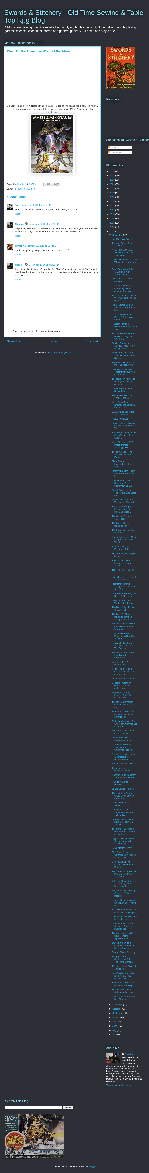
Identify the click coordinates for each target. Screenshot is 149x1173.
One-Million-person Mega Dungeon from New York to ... (124, 539)
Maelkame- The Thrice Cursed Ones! (123, 732)
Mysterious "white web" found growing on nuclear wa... (123, 655)
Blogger (92, 1166)
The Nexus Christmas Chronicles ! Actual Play (122, 704)
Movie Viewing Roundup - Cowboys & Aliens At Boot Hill (124, 893)
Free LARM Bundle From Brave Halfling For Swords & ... (124, 336)
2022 (112, 184)
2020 (112, 192)
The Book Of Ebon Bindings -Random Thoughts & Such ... (123, 617)
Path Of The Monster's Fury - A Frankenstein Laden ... (123, 317)
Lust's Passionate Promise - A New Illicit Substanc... (123, 636)
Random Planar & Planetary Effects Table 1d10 (124, 326)
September (118, 1013)
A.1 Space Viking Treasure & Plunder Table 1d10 (122, 812)
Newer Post (14, 341)
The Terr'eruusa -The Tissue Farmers (122, 396)
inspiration (31, 188)
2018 (112, 201)
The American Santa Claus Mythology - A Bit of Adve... (123, 796)
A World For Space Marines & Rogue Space (121, 563)
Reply (18, 214)
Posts (112, 147)
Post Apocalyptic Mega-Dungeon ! (123, 554)
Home (53, 341)
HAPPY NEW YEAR (122, 239)
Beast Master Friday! (122, 848)
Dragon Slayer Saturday (123, 952)
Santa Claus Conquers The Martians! (123, 413)
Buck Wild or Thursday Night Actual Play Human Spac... (123, 976)
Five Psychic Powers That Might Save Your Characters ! (123, 372)
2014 (112, 218)
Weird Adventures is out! (124, 678)
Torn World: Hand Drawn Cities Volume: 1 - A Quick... (124, 435)
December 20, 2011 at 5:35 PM (44, 265)
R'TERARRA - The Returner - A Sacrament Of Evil (122, 483)
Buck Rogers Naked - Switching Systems (122, 990)
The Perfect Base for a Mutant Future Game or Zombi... (123, 831)
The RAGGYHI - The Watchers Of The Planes (122, 454)
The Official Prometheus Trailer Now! (123, 517)
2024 (112, 175)
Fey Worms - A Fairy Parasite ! (122, 280)
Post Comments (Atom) (59, 352)
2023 (112, 180)
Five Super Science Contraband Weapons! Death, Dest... (124, 855)
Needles (19, 224)
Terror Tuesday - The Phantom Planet (122, 769)
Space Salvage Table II (123, 789)
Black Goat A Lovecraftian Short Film (122, 464)
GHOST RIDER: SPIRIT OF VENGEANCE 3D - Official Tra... (124, 672)
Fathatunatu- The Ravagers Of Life (121, 739)
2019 (112, 197)
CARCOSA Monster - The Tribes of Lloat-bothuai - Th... (124, 262)
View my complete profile (118, 1085)
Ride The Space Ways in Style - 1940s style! (124, 594)
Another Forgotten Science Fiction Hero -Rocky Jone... (124, 346)
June (115, 1026)
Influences (20, 188)
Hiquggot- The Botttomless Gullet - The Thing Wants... (122, 959)
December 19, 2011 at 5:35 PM (36, 205)
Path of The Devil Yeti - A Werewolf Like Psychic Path (124, 298)
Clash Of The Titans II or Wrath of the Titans (124, 601)
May (114, 1030)
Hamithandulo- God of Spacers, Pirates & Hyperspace (122, 926)
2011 (112, 231)
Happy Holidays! (120, 418)
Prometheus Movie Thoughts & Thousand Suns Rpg (124, 586)
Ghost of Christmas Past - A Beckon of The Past (124, 776)
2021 (112, 188)
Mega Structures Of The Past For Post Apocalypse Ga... (123, 445)
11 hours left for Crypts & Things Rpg (124, 967)
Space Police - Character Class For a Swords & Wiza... (124, 426)
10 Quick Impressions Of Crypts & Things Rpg (124, 911)
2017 (112, 205)
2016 (112, 210)
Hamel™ (19, 246)
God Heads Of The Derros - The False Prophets (122, 864)
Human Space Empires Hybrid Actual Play (123, 984)
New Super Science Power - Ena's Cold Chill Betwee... (122, 695)
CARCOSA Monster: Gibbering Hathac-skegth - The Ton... (122, 288)
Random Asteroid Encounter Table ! (121, 547)
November (117, 1004)
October (116, 1009)
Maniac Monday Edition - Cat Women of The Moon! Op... (124, 626)
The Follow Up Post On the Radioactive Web (123, 363)
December (117, 235)
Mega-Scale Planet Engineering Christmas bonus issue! (124, 405)
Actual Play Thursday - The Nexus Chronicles (124, 501)
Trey (17, 205)
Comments (115, 152)
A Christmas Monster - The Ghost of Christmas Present (123, 747)
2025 (112, 171)
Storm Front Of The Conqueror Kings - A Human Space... (123, 945)
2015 (112, 214)
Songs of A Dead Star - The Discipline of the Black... (123, 355)
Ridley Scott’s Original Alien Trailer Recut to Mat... (123, 307)
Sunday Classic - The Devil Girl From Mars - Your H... (124, 822)
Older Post (91, 341)
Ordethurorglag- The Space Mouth (122, 389)
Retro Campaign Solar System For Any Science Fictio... (123, 272)
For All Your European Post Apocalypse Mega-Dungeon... (122, 509)
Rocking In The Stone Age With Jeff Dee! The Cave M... (122, 646)
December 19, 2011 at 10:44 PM (41, 246)
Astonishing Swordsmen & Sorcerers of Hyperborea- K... (123, 757)
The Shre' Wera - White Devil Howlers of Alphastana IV (123, 936)
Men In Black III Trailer (123, 763)
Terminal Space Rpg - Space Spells (122, 244)
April (114, 1034)
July (114, 1021)
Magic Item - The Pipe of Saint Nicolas (124, 578)
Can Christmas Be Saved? (120, 804)
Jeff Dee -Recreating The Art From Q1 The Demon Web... (124, 883)
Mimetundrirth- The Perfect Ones (121, 663)
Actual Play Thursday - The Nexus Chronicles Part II (124, 493)
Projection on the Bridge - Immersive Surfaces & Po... (124, 473)
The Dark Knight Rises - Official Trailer (123, 608)
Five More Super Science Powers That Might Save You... (124, 874)
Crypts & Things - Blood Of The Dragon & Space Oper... (123, 841)
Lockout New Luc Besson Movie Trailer (124, 918)
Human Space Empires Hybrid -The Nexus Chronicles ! (123, 714)
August (116, 1017)
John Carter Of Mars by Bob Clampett (123, 997)
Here (54, 112)
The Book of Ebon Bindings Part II (120, 524)
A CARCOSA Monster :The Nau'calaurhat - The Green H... (123, 253)
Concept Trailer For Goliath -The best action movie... (121, 685)
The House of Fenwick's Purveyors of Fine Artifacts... (123, 381)
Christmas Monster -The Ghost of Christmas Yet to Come (124, 724)
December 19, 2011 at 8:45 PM (44, 224)
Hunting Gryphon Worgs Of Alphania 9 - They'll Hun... (124, 903)
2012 (112, 227)
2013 (112, 223)
